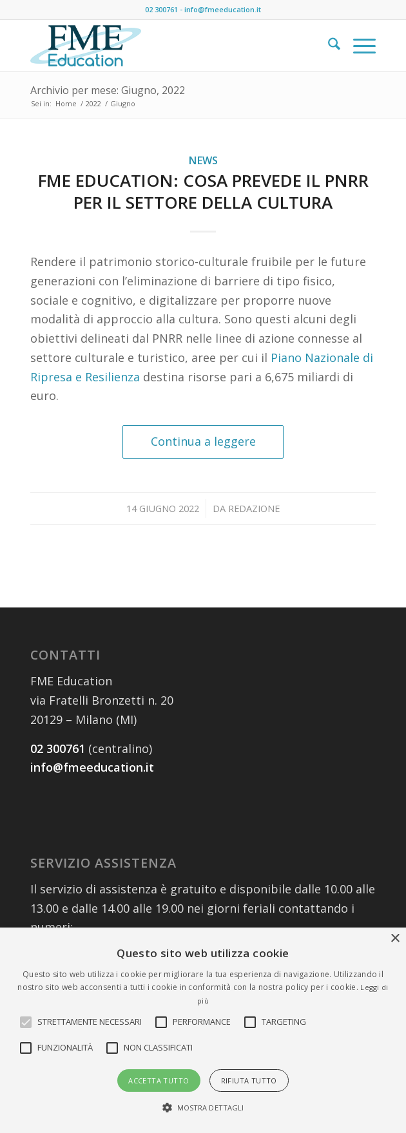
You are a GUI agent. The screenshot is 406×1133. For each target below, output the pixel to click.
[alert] (203, 1030)
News (203, 160)
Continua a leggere (203, 441)
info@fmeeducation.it (222, 9)
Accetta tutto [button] (158, 1080)
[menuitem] (327, 45)
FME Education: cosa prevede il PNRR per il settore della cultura (203, 191)
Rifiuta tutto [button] (249, 1080)
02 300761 (161, 9)
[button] (89, 1022)
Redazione (254, 508)
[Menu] (358, 45)
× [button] (395, 939)
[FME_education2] (168, 45)
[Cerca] (327, 45)
